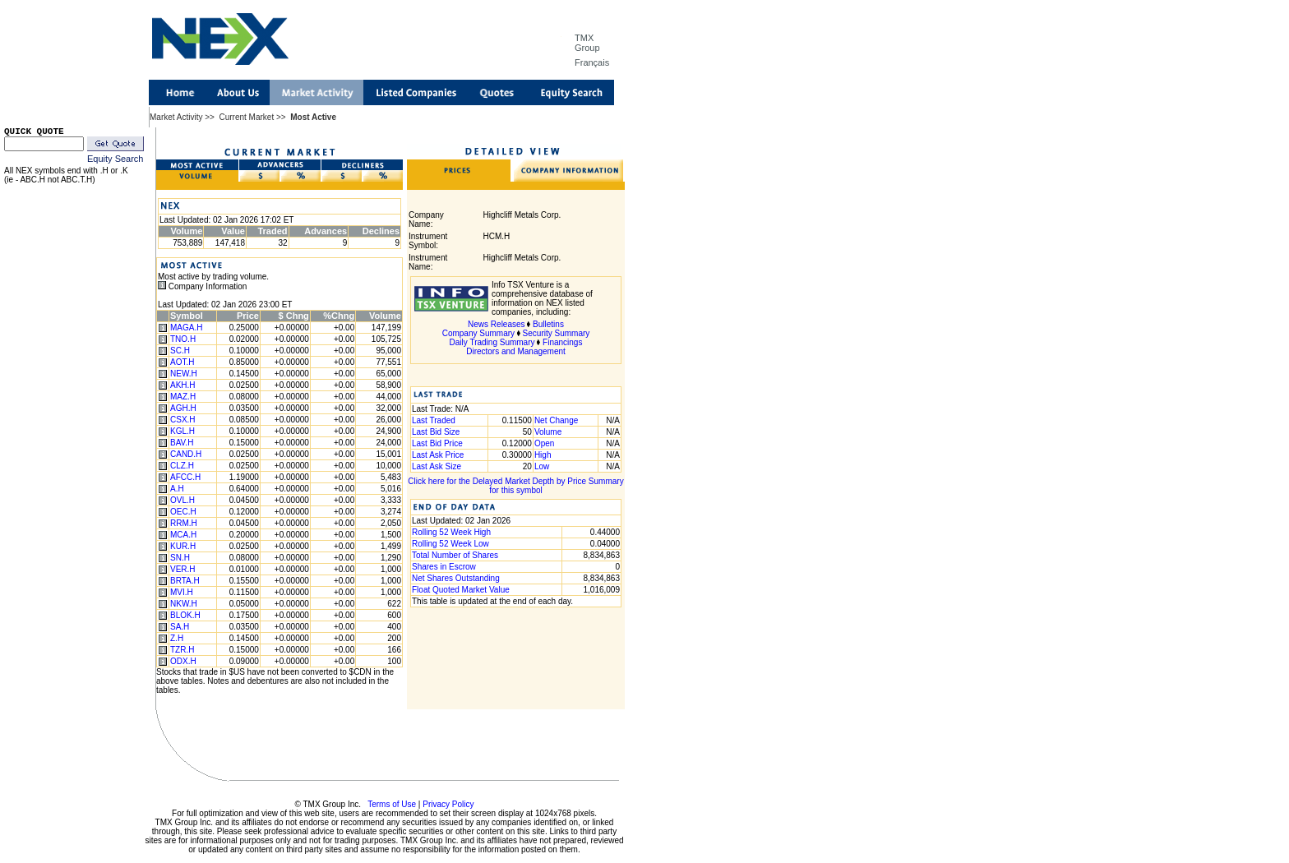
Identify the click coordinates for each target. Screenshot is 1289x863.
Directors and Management (516, 351)
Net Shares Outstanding (456, 578)
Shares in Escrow (444, 566)
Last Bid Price (437, 443)
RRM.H (183, 523)
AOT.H (182, 362)
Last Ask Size (436, 466)
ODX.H (183, 661)
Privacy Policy (448, 804)
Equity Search (115, 159)
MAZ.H (183, 396)
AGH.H (183, 408)
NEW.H (183, 373)
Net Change (556, 420)
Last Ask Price (438, 454)
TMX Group (587, 43)
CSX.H (183, 419)
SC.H (180, 350)
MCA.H (183, 534)
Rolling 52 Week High (451, 532)
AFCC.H (185, 477)
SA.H (179, 626)
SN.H (180, 557)
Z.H (176, 638)
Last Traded (433, 420)
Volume (547, 431)
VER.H (183, 569)
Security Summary (556, 333)
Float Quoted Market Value (461, 589)
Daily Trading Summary (492, 342)
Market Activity (176, 117)
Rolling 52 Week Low (450, 543)
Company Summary (478, 333)
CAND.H (185, 454)
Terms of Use (391, 804)
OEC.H (183, 511)
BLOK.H (185, 615)
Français (592, 62)
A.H (177, 488)
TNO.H (183, 339)
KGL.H (182, 431)
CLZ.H (182, 465)
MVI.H (181, 592)
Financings (562, 342)
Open (544, 443)
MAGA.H (186, 327)
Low (541, 466)
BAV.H (181, 442)
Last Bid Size (436, 431)
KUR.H (183, 546)
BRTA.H (185, 580)
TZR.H (182, 649)
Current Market (246, 117)
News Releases (496, 324)
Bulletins (548, 324)
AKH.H (183, 385)
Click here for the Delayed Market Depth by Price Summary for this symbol (515, 486)
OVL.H (182, 500)
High (543, 454)
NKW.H (183, 603)
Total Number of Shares (455, 555)
